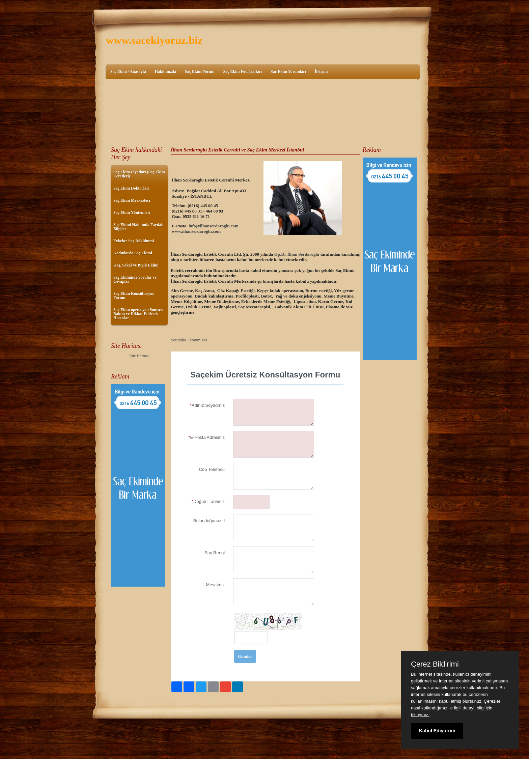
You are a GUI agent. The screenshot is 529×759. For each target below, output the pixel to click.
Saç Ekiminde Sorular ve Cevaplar (134, 279)
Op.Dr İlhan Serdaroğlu (296, 254)
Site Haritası (140, 356)
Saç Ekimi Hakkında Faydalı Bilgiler (138, 226)
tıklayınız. (420, 714)
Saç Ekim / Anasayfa (128, 71)
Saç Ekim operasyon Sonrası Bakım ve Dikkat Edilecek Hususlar (138, 313)
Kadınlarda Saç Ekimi (132, 253)
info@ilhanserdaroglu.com (214, 225)
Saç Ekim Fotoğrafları (242, 71)
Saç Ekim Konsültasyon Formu (134, 295)
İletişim (321, 71)
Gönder (245, 656)
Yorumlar (178, 340)
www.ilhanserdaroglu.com (196, 231)
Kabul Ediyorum (437, 730)
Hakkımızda (165, 71)
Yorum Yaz (198, 340)
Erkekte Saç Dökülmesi (133, 240)
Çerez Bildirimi (435, 664)
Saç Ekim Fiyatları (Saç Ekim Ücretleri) (139, 174)
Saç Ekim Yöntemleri (131, 212)
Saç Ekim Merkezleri (131, 200)
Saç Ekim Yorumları (288, 71)
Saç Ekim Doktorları (131, 188)
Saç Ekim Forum (199, 71)
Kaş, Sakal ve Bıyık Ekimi (136, 265)
